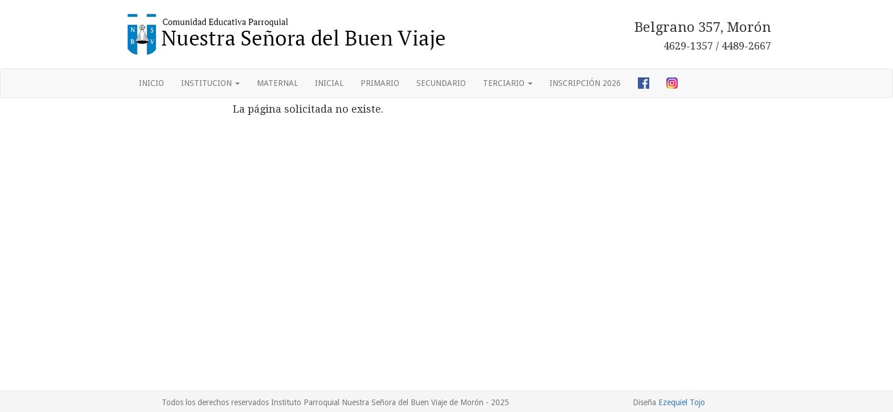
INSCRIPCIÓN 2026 (585, 83)
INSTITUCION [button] (210, 83)
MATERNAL (277, 83)
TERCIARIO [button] (507, 83)
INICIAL (329, 83)
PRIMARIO (380, 83)
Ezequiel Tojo (681, 402)
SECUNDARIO (441, 83)
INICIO (151, 83)
